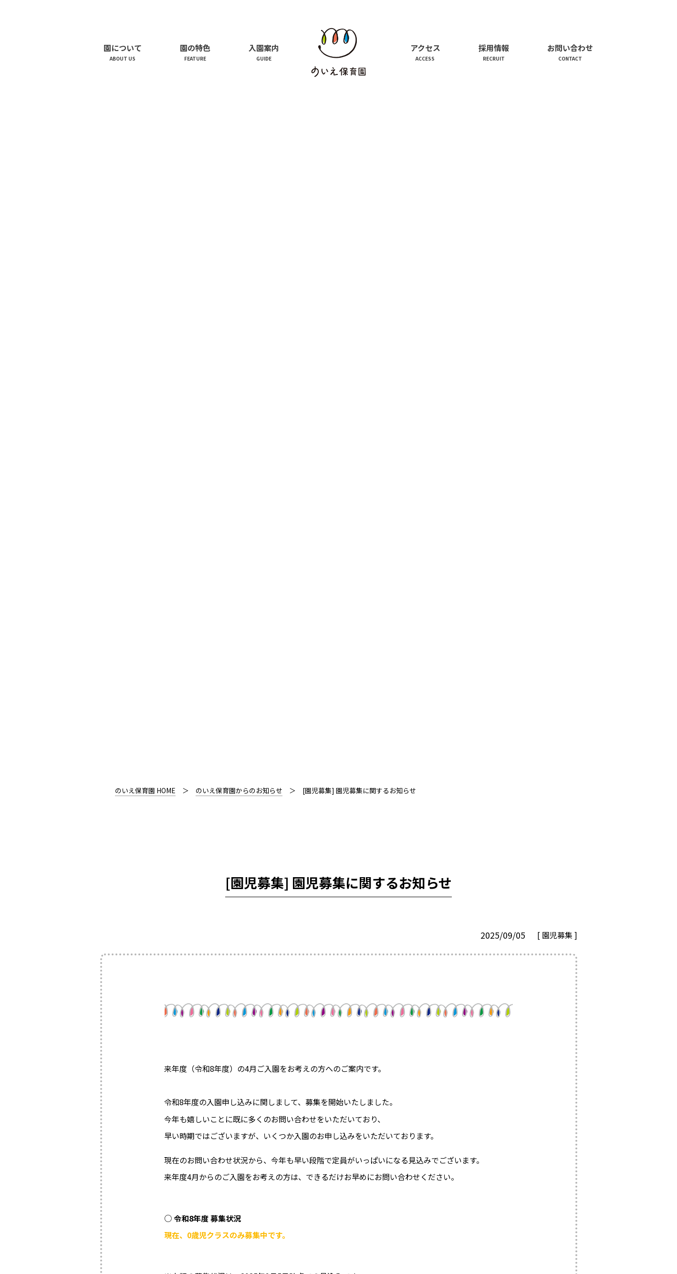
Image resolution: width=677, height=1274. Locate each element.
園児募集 (557, 262)
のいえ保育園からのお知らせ (239, 117)
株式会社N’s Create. (270, 1218)
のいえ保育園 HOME (145, 117)
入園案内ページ (313, 620)
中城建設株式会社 (160, 1218)
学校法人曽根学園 (366, 1218)
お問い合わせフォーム (202, 743)
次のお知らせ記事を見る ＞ (515, 930)
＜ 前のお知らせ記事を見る (162, 930)
